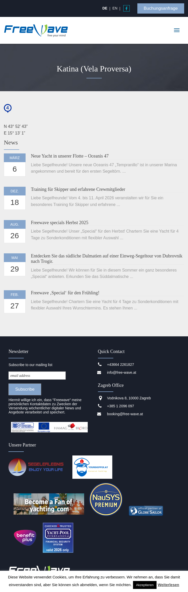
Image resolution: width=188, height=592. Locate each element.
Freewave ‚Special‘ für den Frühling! (65, 292)
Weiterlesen (168, 585)
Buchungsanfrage (161, 8)
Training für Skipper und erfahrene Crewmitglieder (78, 189)
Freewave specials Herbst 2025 (59, 222)
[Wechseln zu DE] (105, 8)
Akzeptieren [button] (145, 585)
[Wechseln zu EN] (115, 8)
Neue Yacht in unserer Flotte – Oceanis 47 (70, 156)
